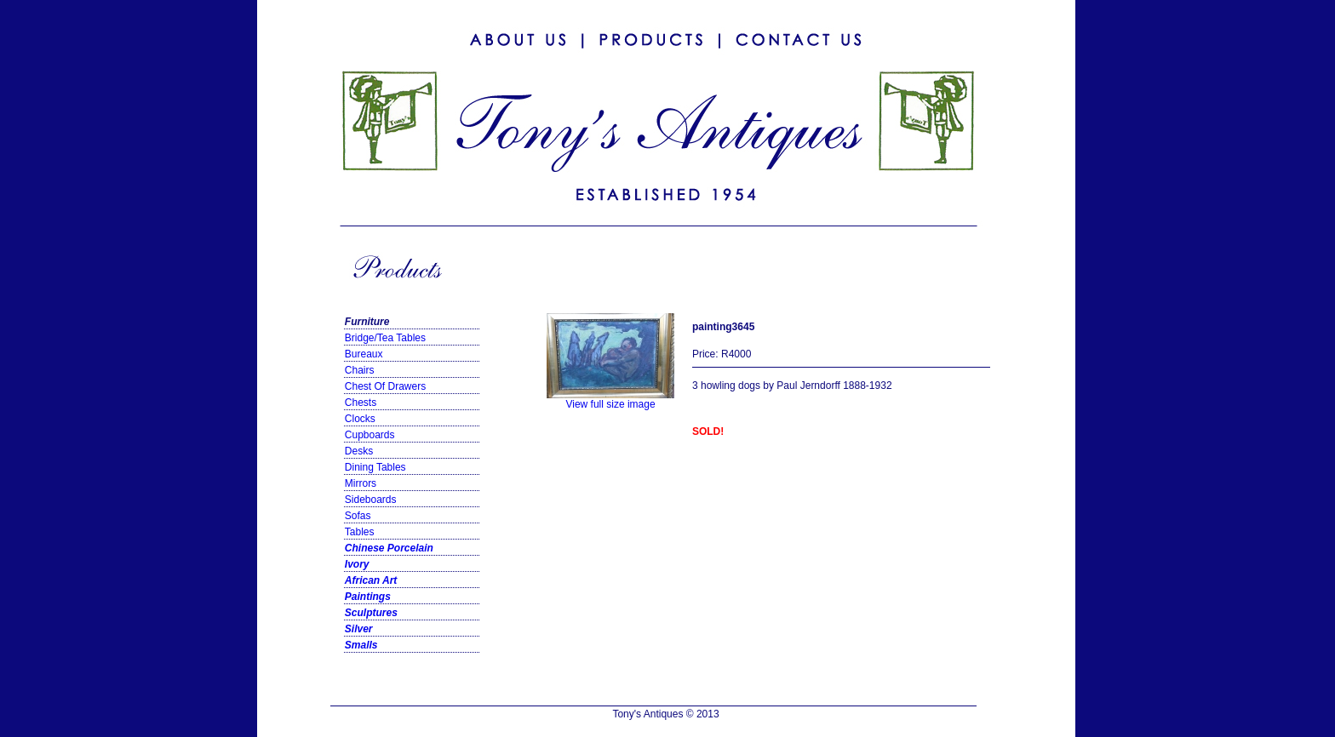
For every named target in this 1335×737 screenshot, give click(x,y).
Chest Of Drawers (385, 386)
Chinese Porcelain (389, 548)
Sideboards (371, 500)
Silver (359, 629)
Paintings (368, 597)
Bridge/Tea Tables (385, 338)
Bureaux (364, 354)
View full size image (610, 399)
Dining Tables (375, 467)
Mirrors (360, 483)
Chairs (360, 370)
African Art (371, 580)
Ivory (357, 564)
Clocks (360, 419)
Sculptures (371, 613)
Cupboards (370, 435)
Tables (360, 532)
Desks (359, 451)
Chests (360, 402)
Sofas (358, 516)
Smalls (361, 645)
